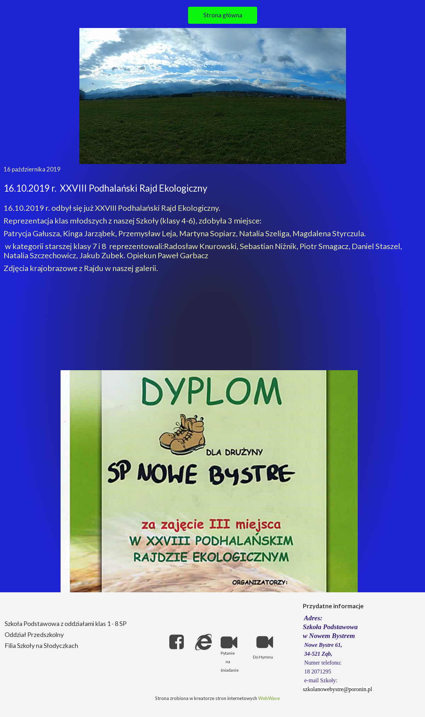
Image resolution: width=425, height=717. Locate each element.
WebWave (269, 698)
